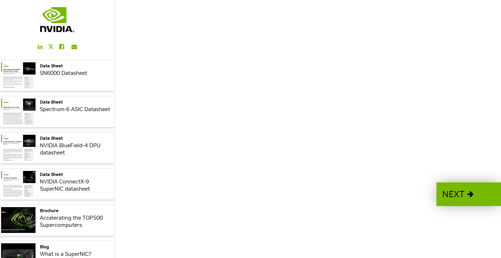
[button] (468, 194)
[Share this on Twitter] (51, 47)
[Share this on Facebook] (62, 46)
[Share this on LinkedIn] (40, 46)
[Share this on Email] (74, 46)
